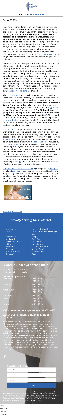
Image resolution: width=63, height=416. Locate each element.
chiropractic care (50, 54)
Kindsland (10, 239)
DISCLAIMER (40, 397)
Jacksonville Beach (14, 241)
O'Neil (8, 231)
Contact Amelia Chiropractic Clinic (18, 168)
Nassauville (11, 236)
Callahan (10, 249)
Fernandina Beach (40, 246)
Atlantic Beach (38, 249)
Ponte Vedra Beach (40, 229)
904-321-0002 (37, 14)
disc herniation (39, 141)
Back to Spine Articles (12, 211)
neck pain (54, 168)
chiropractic (8, 120)
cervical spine (13, 95)
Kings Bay (36, 239)
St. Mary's (10, 254)
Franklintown (38, 244)
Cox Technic (8, 129)
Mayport (35, 236)
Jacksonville (37, 241)
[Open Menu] (59, 5)
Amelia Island (38, 251)
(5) (20, 161)
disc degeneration (11, 144)
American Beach (13, 251)
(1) (37, 41)
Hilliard (9, 244)
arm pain (16, 171)
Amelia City (11, 229)
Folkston (10, 246)
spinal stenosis (9, 139)
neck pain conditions (17, 91)
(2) (51, 107)
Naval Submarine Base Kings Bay (44, 232)
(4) (4, 156)
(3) (46, 115)
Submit (32, 386)
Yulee (34, 254)
